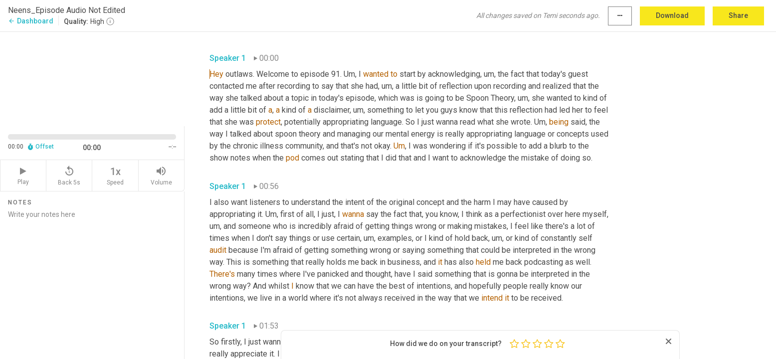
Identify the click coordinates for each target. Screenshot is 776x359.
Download (672, 15)
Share (738, 15)
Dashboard (30, 21)
